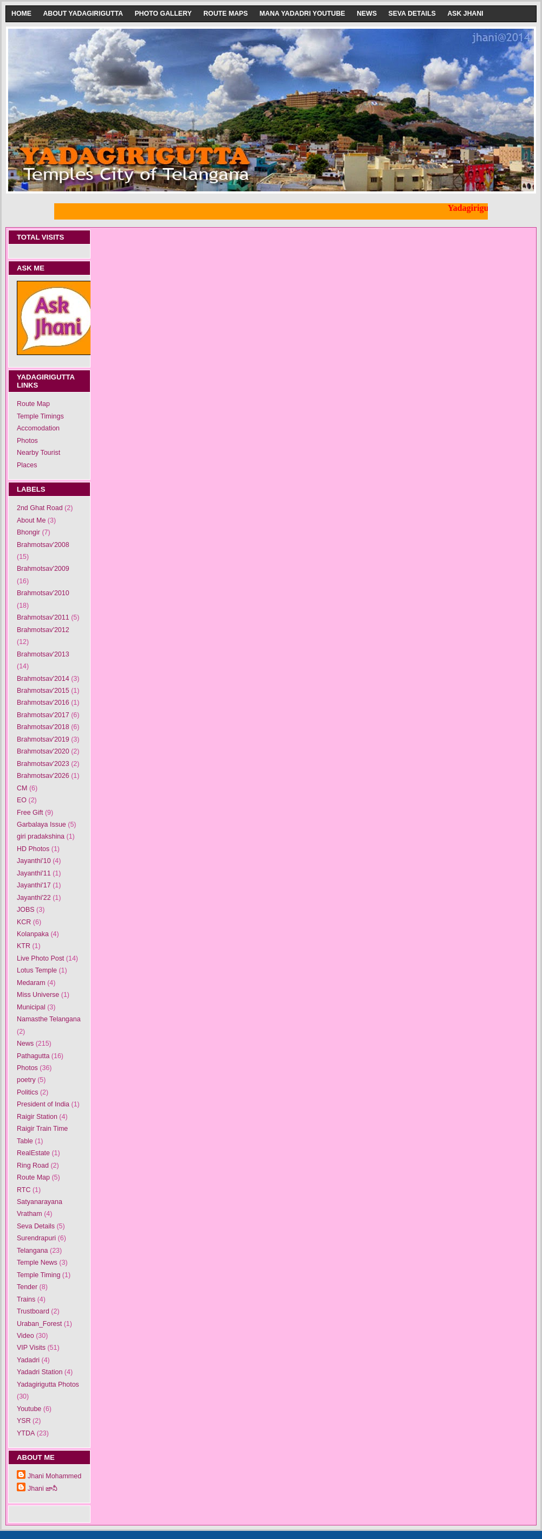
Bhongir (28, 532)
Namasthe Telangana (49, 1019)
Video (25, 1336)
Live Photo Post (40, 958)
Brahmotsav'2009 (43, 568)
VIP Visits (31, 1347)
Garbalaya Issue (41, 824)
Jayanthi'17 (34, 885)
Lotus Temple (37, 970)
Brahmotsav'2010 (43, 593)
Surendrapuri (36, 1238)
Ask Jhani (465, 13)
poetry (26, 1080)
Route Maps (225, 13)
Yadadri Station (39, 1372)
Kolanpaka (33, 934)
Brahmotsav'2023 (43, 764)
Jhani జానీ (42, 1488)
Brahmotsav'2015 (43, 690)
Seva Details (412, 13)
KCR (24, 922)
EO (22, 800)
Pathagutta (33, 1056)
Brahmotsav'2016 (43, 702)
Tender (27, 1287)
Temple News (37, 1262)
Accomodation (38, 428)
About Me (31, 520)
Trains (26, 1299)
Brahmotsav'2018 (43, 727)
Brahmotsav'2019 (43, 739)
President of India (43, 1104)
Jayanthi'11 (34, 873)
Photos (27, 441)
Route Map (33, 404)
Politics (27, 1092)
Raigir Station (37, 1117)
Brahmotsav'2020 (43, 751)
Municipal (31, 1007)
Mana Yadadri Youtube (302, 13)
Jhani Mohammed (54, 1476)
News (367, 13)
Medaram (31, 983)
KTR (23, 946)
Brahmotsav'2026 (43, 776)
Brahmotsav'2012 (43, 630)
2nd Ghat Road (40, 508)
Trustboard (33, 1311)
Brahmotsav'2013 (43, 654)
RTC (23, 1190)
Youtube (29, 1409)
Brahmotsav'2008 (43, 545)
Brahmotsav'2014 (43, 678)
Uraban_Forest (39, 1324)
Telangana (32, 1250)
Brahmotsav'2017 (43, 715)
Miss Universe (38, 995)
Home (21, 13)
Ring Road (33, 1165)
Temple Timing (38, 1275)
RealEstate (33, 1153)
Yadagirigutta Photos (48, 1384)
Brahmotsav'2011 (43, 617)
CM (22, 788)
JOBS (26, 909)
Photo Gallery (162, 13)
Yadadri (28, 1360)
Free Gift (30, 812)
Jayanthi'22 (34, 897)
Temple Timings (40, 416)
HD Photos (33, 849)
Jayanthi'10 (34, 861)
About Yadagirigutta (83, 13)
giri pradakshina (40, 836)
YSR (24, 1421)
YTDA (26, 1433)
